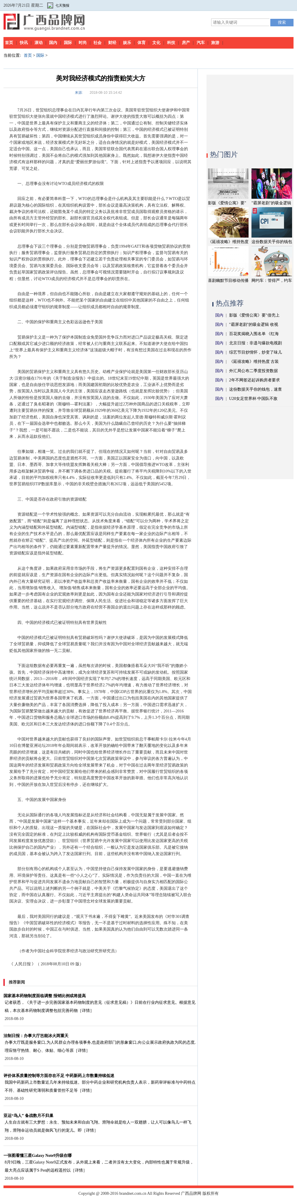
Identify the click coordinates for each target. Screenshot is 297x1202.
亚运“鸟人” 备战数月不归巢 (28, 1115)
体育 (141, 43)
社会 (97, 43)
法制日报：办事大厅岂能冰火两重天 (35, 1036)
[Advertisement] (250, 111)
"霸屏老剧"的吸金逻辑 (271, 203)
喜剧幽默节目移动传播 (228, 280)
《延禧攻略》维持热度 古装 (254, 361)
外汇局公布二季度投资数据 (253, 371)
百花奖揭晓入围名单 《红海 (254, 334)
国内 (53, 43)
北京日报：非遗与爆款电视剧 (255, 343)
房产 (186, 43)
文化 (156, 43)
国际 (68, 43)
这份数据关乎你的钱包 (271, 242)
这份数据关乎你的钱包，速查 (255, 389)
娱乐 (127, 43)
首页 (9, 43)
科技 (171, 43)
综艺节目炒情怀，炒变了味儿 (255, 352)
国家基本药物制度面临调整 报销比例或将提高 (44, 996)
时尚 (83, 43)
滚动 (39, 43)
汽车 (201, 43)
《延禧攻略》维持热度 (228, 242)
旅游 (215, 43)
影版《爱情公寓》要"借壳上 (254, 315)
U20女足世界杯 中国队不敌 (253, 398)
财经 (112, 43)
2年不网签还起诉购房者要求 (254, 380)
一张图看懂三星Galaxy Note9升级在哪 (37, 1155)
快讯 (24, 43)
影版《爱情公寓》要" (227, 203)
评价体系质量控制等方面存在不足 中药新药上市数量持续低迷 (58, 1076)
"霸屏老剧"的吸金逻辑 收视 (253, 324)
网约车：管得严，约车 (271, 280)
